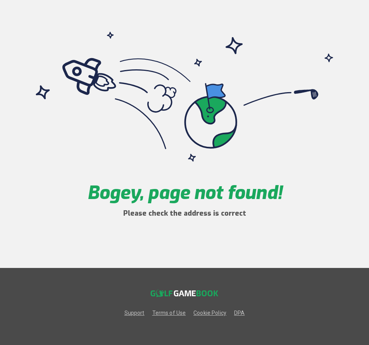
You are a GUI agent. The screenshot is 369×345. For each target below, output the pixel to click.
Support (134, 313)
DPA (239, 313)
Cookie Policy (209, 313)
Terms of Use (169, 313)
